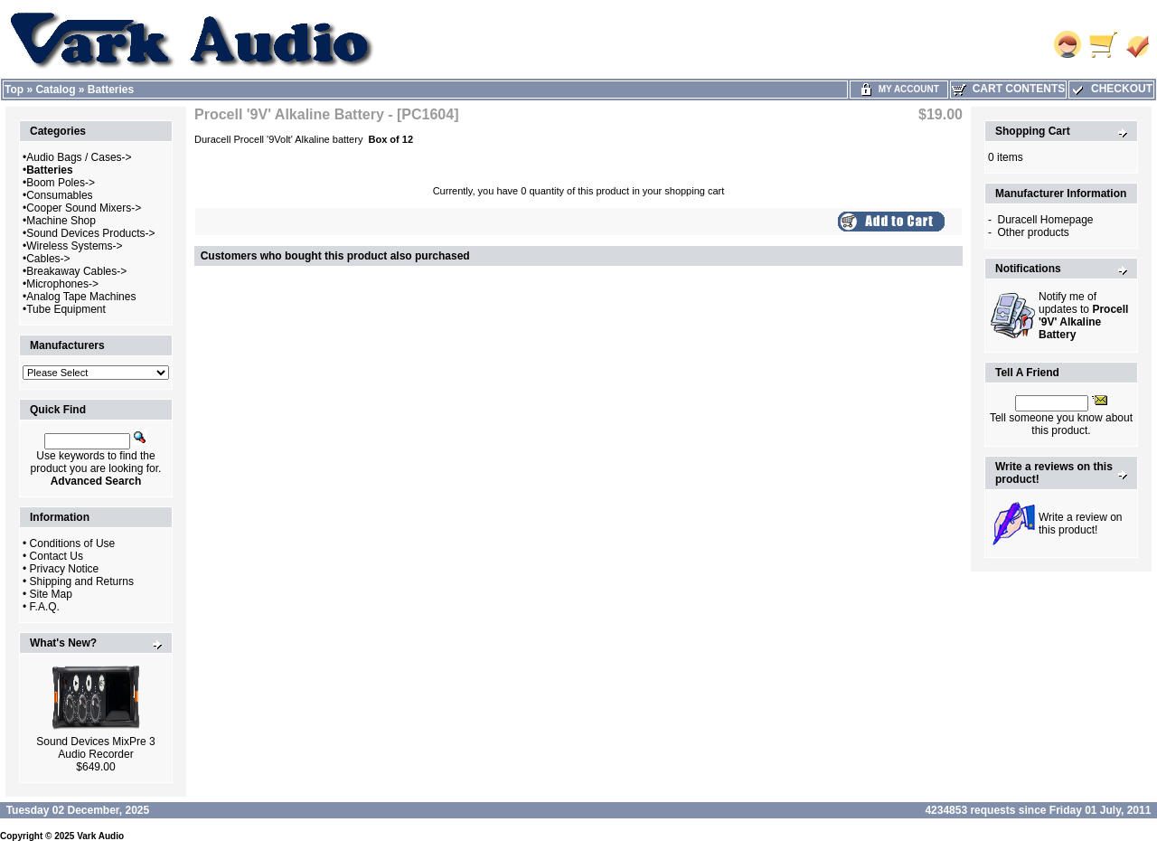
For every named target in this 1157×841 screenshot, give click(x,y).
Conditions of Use (73, 543)
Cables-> (48, 258)
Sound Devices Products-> (90, 233)
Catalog (55, 89)
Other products (1032, 232)
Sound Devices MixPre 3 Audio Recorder (95, 748)
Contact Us (56, 556)
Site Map (51, 594)
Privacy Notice (64, 568)
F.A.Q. (45, 606)
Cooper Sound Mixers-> (83, 208)
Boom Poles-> (60, 182)
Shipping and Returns (82, 581)
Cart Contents (1008, 88)
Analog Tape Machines (81, 296)
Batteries (111, 89)
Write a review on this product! (1080, 523)
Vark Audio (100, 836)
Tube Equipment (66, 309)
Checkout (1111, 88)
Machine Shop (61, 220)
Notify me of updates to (1083, 315)
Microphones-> (62, 284)
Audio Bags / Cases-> (78, 157)
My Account (899, 89)
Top (14, 89)
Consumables (59, 195)
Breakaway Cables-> (76, 271)
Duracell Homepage (1045, 219)
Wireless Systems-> (74, 246)
